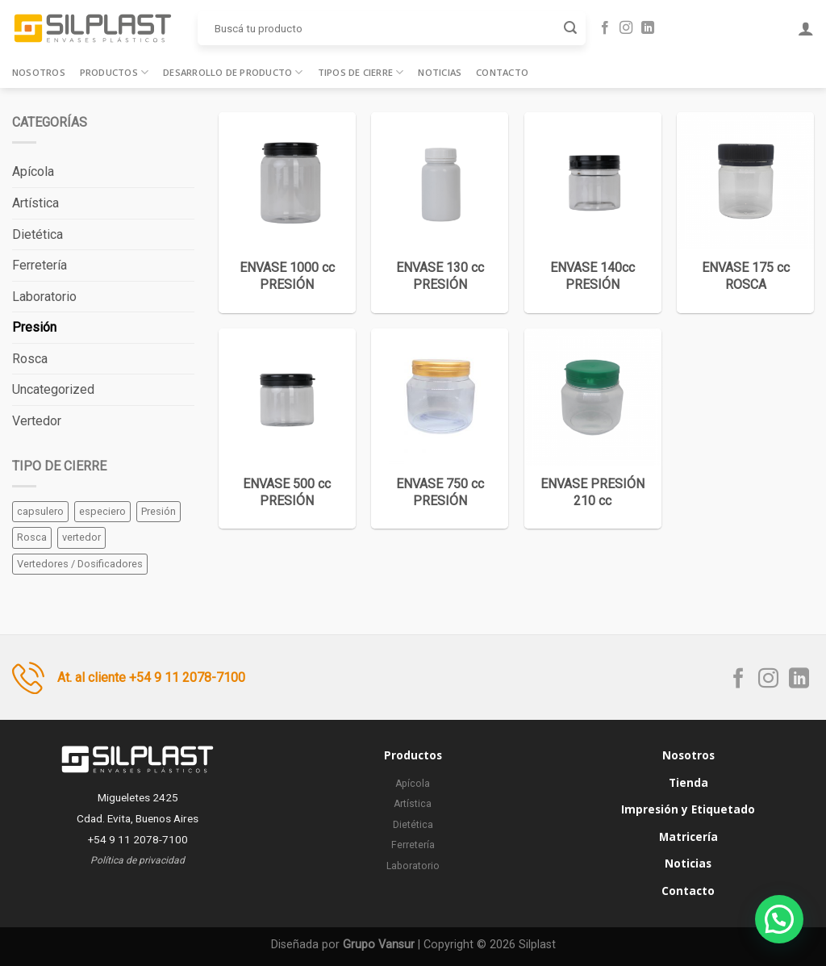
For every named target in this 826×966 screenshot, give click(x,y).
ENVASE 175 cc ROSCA (746, 276)
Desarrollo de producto (232, 72)
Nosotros (38, 72)
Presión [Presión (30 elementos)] (158, 511)
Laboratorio (44, 296)
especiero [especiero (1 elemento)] (102, 511)
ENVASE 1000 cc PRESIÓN (287, 276)
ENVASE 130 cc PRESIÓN (440, 276)
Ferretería (39, 265)
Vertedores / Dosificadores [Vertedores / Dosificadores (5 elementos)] (80, 564)
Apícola (33, 171)
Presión (34, 327)
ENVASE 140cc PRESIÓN (592, 276)
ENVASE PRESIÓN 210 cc (592, 492)
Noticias (439, 72)
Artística (35, 203)
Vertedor (36, 421)
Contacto (502, 72)
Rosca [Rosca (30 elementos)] (32, 537)
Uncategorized (53, 389)
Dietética (37, 234)
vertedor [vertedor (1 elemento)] (81, 537)
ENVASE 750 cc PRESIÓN (440, 492)
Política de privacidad (137, 860)
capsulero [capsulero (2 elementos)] (40, 511)
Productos (114, 72)
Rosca (30, 358)
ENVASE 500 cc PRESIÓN (287, 492)
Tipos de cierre (361, 72)
